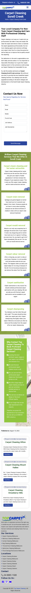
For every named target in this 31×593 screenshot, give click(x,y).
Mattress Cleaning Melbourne (10, 538)
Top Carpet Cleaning (19, 588)
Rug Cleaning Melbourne (9, 543)
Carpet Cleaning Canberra (9, 568)
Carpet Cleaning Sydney (9, 561)
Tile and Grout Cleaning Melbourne (12, 546)
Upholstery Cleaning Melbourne (11, 548)
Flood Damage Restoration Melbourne (13, 551)
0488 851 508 (25, 2)
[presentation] (13, 136)
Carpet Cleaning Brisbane (9, 556)
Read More (8, 454)
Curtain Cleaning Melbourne (10, 541)
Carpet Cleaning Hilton (15, 442)
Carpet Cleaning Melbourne (10, 536)
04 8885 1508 (10, 575)
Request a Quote (8, 2)
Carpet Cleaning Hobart (9, 566)
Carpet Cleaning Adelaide (9, 563)
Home (6, 19)
